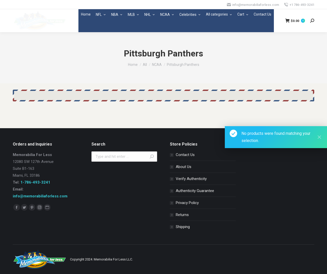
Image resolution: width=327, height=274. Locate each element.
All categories (219, 14)
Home (86, 14)
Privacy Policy (187, 202)
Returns (182, 214)
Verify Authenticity (191, 178)
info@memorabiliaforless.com (40, 196)
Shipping (183, 226)
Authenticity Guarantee (195, 190)
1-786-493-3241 (35, 182)
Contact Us (262, 14)
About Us (183, 166)
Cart (243, 14)
